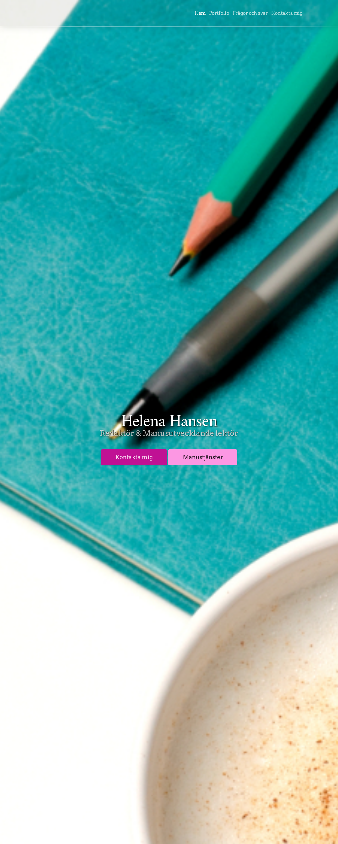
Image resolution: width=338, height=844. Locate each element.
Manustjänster (203, 457)
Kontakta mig (134, 457)
